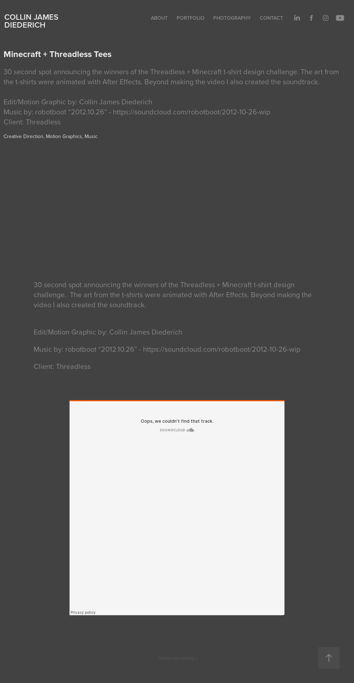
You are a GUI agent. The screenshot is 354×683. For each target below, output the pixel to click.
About (159, 18)
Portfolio (191, 18)
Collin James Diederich (31, 20)
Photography (232, 18)
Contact (271, 18)
